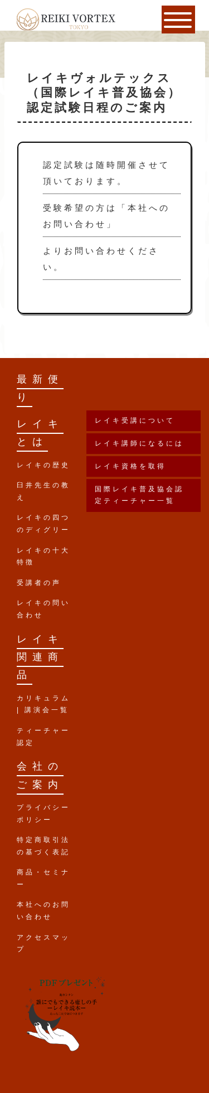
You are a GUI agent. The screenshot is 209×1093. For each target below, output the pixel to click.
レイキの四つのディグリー (43, 524)
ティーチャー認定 (43, 737)
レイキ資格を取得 (130, 466)
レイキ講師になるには (139, 443)
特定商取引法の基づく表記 (43, 846)
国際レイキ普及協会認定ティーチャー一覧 (139, 495)
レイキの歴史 (43, 465)
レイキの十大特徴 (43, 556)
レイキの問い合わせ (43, 609)
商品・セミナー (43, 878)
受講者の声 (39, 583)
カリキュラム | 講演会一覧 (43, 704)
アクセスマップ (43, 944)
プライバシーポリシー (43, 814)
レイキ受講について (135, 420)
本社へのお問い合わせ (43, 911)
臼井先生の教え (43, 491)
